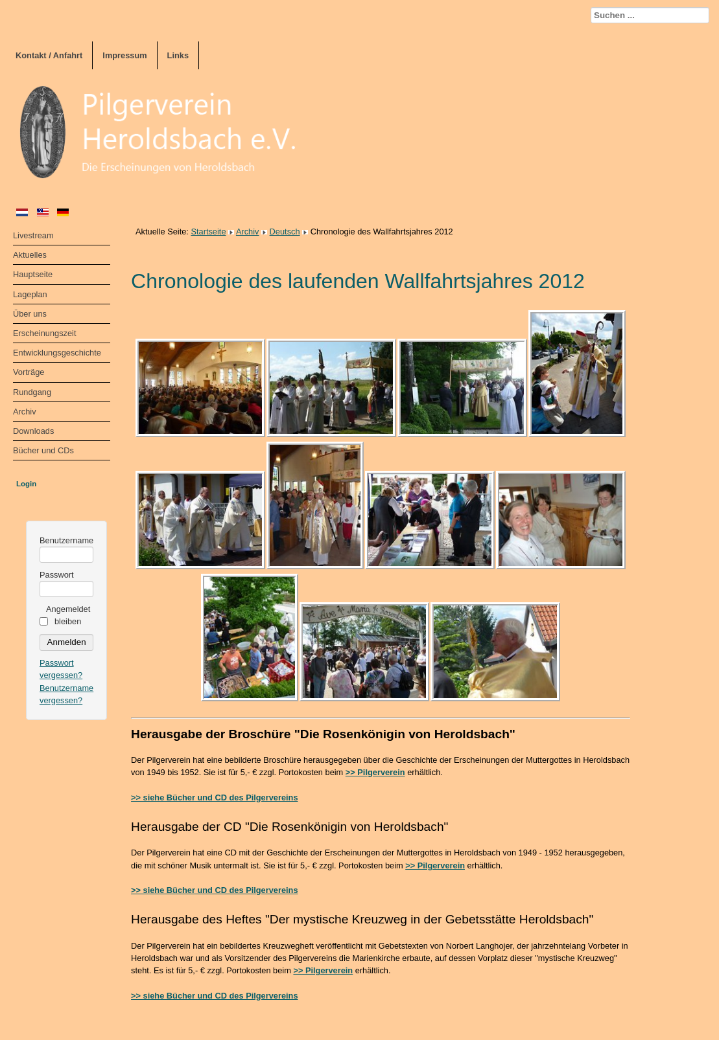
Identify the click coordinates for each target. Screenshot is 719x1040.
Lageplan (30, 294)
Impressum (124, 55)
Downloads (33, 431)
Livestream (33, 235)
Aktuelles (30, 255)
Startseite (208, 231)
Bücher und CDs (43, 450)
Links (178, 55)
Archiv (24, 411)
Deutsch (285, 231)
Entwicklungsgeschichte (57, 352)
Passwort (57, 575)
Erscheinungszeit (44, 333)
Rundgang (32, 392)
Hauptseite (33, 274)
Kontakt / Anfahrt (49, 55)
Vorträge (28, 372)
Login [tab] (26, 484)
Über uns (30, 314)
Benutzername (66, 540)
